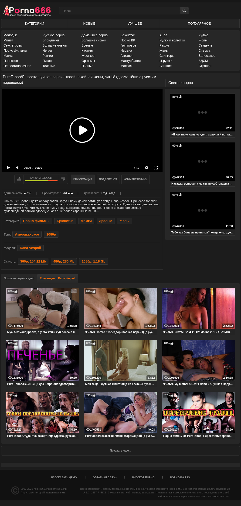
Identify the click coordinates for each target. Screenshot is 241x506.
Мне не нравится (63, 179)
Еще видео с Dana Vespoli (57, 278)
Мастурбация (131, 61)
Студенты (206, 45)
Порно (24, 492)
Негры (47, 50)
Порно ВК (128, 40)
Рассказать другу (64, 477)
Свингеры (167, 55)
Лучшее (135, 23)
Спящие (166, 66)
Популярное (199, 23)
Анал (163, 35)
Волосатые (207, 55)
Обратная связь (105, 477)
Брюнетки (128, 35)
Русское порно (54, 35)
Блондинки (51, 40)
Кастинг (87, 50)
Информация (82, 179)
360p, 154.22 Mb (33, 261)
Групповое (128, 45)
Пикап (47, 61)
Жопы (203, 40)
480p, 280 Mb (63, 261)
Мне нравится (19, 179)
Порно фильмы (15, 50)
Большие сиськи (93, 40)
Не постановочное (17, 66)
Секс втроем (13, 45)
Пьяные (87, 66)
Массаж (126, 66)
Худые (203, 35)
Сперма (204, 50)
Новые (89, 23)
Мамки (8, 55)
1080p (51, 234)
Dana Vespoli (30, 248)
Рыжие (48, 55)
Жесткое (88, 55)
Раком (164, 45)
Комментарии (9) (136, 179)
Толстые (49, 66)
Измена (126, 50)
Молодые (10, 35)
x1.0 (136, 167)
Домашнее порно (94, 35)
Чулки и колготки (172, 40)
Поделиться (108, 179)
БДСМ (203, 61)
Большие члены (55, 45)
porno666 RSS (180, 477)
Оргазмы (88, 61)
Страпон (205, 66)
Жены (164, 50)
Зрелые (87, 45)
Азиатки (126, 55)
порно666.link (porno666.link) (51, 488)
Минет (8, 40)
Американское (27, 234)
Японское (10, 61)
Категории (34, 23)
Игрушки (166, 61)
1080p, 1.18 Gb (93, 261)
